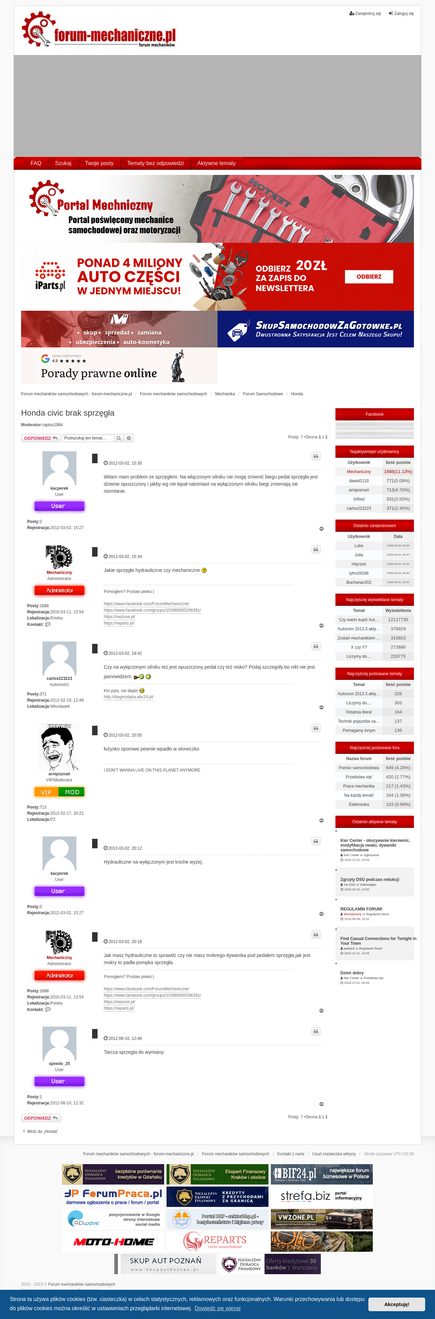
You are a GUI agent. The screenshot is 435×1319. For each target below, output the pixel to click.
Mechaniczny (59, 572)
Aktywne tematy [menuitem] (216, 163)
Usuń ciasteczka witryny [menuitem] (334, 1154)
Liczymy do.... (358, 656)
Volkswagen (368, 884)
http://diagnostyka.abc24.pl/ (128, 696)
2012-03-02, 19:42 (123, 653)
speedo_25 (59, 1063)
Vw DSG (349, 884)
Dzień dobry (352, 973)
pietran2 (349, 948)
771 (390, 480)
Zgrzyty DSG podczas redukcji (370, 879)
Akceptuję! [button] (397, 1304)
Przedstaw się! (359, 777)
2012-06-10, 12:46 (123, 1038)
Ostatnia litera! (359, 712)
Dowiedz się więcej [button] (218, 1308)
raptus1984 (52, 424)
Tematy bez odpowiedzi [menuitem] (155, 163)
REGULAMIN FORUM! (362, 909)
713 (43, 807)
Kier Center (351, 855)
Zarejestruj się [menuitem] (365, 13)
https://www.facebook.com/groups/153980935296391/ (152, 610)
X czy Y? (359, 647)
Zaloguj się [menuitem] (401, 13)
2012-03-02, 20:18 (123, 941)
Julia (359, 555)
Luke (358, 545)
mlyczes (358, 564)
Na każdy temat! (359, 795)
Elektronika (359, 804)
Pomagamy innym (359, 730)
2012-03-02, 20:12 (123, 848)
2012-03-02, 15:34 (123, 556)
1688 (44, 605)
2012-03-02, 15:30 (123, 463)
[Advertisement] (217, 105)
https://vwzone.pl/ (119, 616)
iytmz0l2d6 (358, 573)
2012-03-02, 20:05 (123, 735)
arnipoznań (59, 774)
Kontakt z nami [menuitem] (290, 1154)
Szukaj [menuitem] (63, 163)
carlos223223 (59, 678)
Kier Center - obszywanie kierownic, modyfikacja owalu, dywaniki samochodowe (375, 845)
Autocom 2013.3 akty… (359, 629)
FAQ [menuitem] (36, 163)
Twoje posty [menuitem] (99, 163)
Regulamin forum (377, 914)
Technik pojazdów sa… (359, 721)
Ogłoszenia (371, 855)
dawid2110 (359, 480)
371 (43, 694)
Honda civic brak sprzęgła (68, 412)
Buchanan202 (358, 582)
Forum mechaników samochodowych (81, 1284)
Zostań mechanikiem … (358, 638)
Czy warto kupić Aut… (359, 619)
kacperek (59, 488)
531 (390, 499)
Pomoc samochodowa (359, 767)
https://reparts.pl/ (119, 623)
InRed (358, 499)
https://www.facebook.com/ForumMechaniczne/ (146, 603)
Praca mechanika (359, 786)
